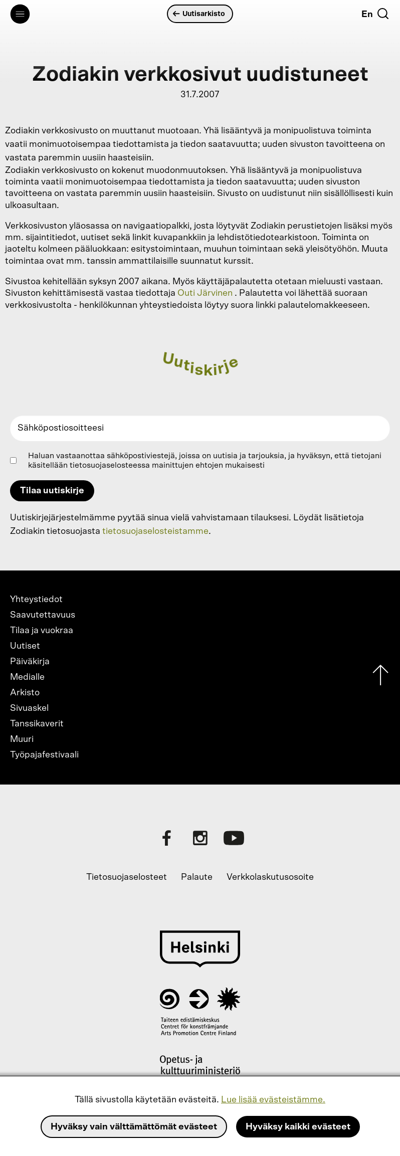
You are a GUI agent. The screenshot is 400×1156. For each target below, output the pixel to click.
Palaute (197, 877)
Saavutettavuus (42, 615)
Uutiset (25, 646)
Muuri (22, 739)
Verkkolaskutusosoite (270, 877)
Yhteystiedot (36, 599)
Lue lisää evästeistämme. (273, 1099)
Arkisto (25, 692)
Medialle (27, 677)
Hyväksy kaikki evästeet (298, 1126)
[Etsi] (382, 13)
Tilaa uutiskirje (52, 490)
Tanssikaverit (37, 723)
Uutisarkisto (199, 14)
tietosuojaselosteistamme (155, 531)
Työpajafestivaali (44, 754)
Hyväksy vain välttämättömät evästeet (134, 1126)
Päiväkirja (30, 661)
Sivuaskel (29, 708)
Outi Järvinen (205, 293)
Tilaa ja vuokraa (41, 630)
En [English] (367, 14)
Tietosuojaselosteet (126, 877)
